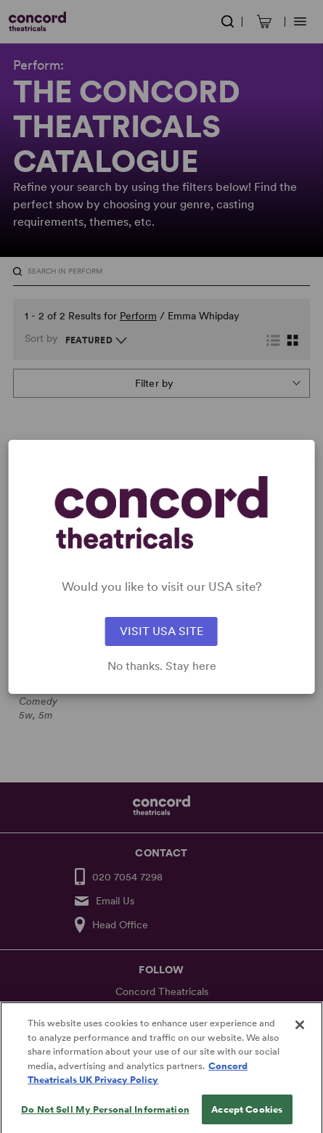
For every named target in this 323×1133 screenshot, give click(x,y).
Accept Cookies (246, 1117)
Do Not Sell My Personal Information (105, 1117)
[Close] (300, 1033)
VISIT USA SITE (161, 631)
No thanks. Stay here (161, 666)
